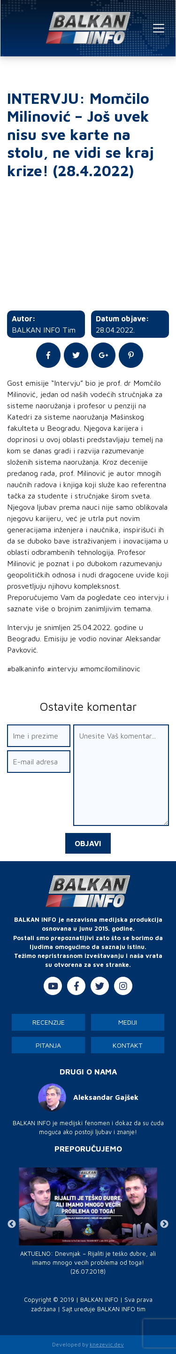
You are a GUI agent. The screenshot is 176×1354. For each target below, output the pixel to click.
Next (164, 1224)
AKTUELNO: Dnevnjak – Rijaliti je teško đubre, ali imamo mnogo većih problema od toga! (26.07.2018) (88, 1262)
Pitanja (48, 1045)
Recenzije (48, 1022)
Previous (11, 1224)
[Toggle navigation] (159, 28)
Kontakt (128, 1045)
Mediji (127, 1022)
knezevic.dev (107, 1344)
